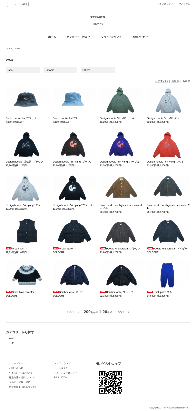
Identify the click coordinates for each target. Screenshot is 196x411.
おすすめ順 (161, 81)
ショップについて (111, 36)
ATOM (64, 377)
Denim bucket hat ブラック (21, 118)
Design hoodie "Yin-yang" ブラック (72, 205)
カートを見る (61, 368)
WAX (19, 48)
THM (11, 342)
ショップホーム (17, 363)
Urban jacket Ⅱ (65, 248)
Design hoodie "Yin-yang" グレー (24, 205)
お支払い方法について (21, 372)
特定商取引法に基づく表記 (23, 387)
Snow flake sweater (20, 292)
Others (86, 70)
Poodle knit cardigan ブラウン (120, 248)
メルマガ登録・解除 (19, 382)
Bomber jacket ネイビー (69, 292)
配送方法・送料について (22, 377)
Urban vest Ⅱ (16, 248)
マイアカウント (165, 3)
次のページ (123, 312)
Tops (10, 70)
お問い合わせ (140, 36)
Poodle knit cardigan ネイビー (167, 248)
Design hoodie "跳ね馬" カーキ (117, 118)
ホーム (52, 36)
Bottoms (49, 70)
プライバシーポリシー (66, 372)
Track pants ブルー (161, 292)
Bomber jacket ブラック (116, 292)
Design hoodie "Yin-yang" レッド (165, 161)
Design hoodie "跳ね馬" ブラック (24, 161)
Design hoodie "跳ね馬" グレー (164, 118)
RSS (56, 377)
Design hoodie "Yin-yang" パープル (120, 161)
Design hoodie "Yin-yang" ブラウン (72, 161)
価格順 (175, 81)
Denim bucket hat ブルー (67, 118)
